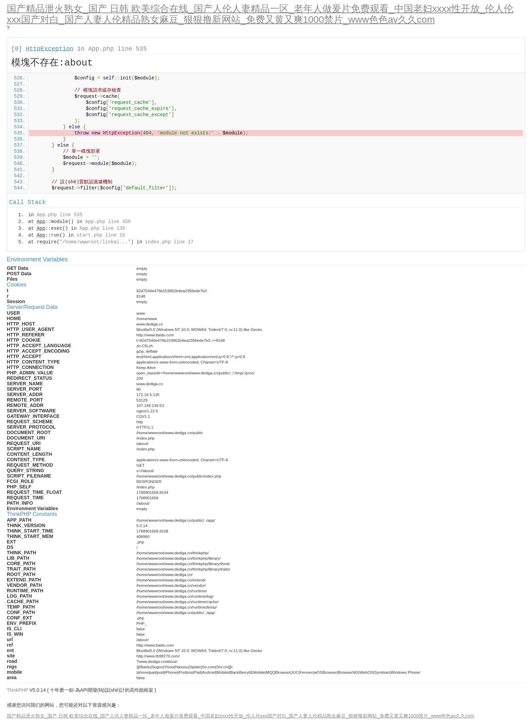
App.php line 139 (102, 228)
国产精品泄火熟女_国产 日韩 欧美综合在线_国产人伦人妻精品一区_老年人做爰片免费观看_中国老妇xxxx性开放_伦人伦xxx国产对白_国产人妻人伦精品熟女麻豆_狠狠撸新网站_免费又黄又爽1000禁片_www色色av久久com (260, 14)
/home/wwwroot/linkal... (95, 242)
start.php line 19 (101, 235)
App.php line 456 (108, 221)
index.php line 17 (169, 242)
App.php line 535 (117, 48)
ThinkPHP (17, 690)
